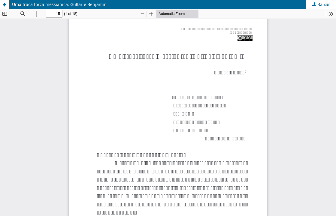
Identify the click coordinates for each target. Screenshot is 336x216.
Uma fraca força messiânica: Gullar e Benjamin (59, 4)
